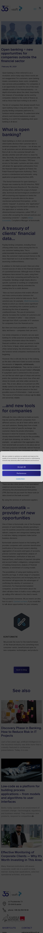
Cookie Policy (20, 479)
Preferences (21, 473)
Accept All (22, 467)
